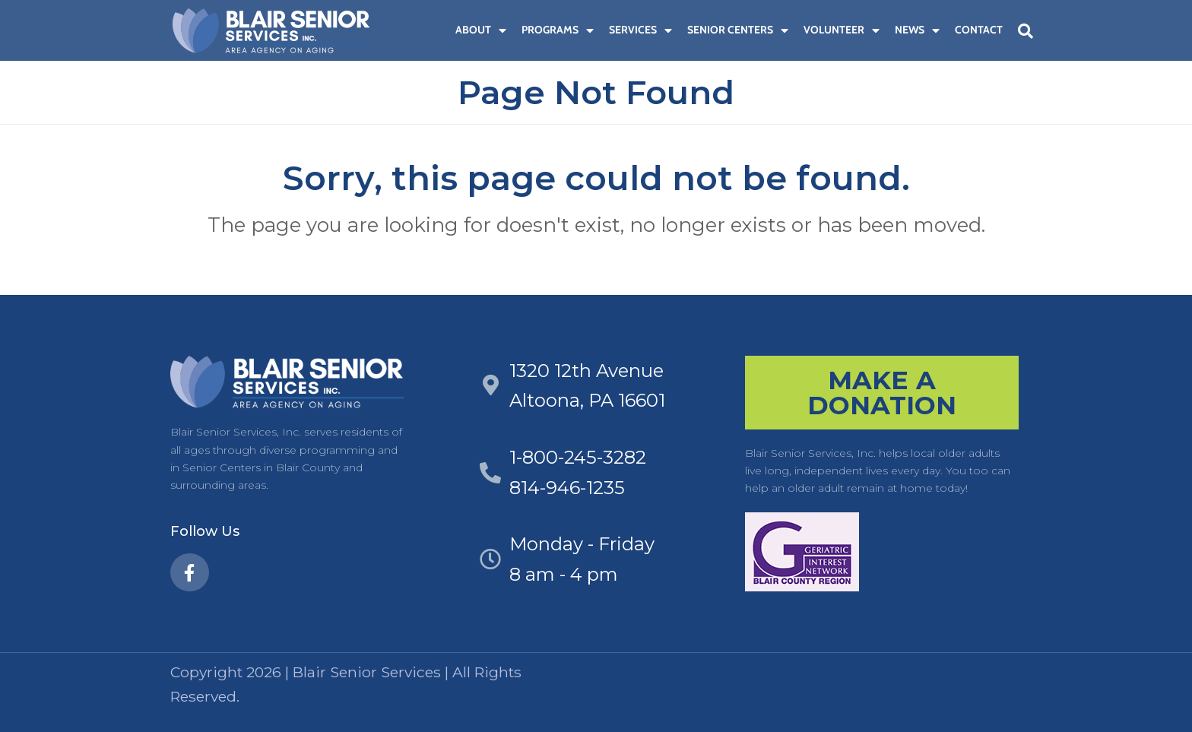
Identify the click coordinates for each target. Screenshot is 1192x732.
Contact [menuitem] (979, 29)
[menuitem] (440, 30)
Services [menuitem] (640, 29)
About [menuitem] (480, 29)
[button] (1025, 31)
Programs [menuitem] (558, 29)
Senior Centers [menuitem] (737, 29)
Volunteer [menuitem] (842, 29)
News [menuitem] (917, 29)
